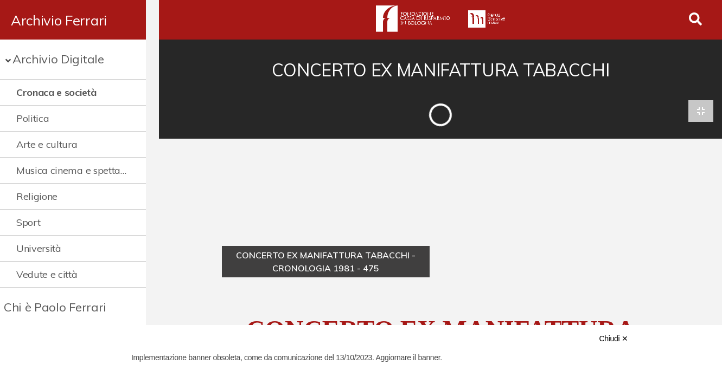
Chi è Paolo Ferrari (55, 307)
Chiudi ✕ (613, 338)
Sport (28, 222)
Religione (36, 196)
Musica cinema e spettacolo (76, 170)
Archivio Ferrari (59, 20)
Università (38, 248)
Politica (32, 118)
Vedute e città (47, 274)
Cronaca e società (56, 92)
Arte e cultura (47, 144)
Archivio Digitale (58, 59)
